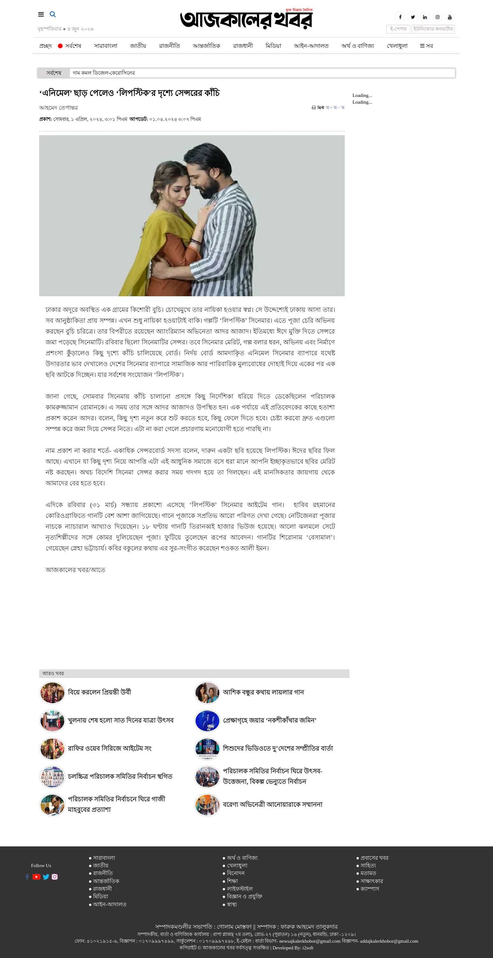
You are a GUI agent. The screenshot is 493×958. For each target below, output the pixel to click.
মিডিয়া (273, 46)
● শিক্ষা (230, 881)
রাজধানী (243, 46)
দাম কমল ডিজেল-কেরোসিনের (104, 73)
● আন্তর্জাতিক (104, 881)
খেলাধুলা (397, 46)
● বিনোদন (233, 873)
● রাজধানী (100, 889)
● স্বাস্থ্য (229, 905)
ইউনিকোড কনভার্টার (433, 29)
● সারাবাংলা (102, 858)
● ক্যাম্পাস (367, 889)
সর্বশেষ (69, 46)
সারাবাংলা (105, 46)
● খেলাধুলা (234, 866)
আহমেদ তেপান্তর (58, 108)
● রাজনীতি (101, 873)
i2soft (308, 947)
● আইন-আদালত (108, 905)
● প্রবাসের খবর (372, 858)
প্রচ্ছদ (45, 46)
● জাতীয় (99, 866)
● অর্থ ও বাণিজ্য (240, 858)
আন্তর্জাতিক (206, 46)
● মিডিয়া (98, 897)
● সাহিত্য (366, 866)
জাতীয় (138, 46)
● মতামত (366, 873)
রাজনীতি (169, 46)
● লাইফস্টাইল (237, 889)
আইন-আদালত (311, 46)
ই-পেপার (398, 29)
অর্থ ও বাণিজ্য (358, 46)
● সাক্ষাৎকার (369, 881)
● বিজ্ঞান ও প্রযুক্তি (242, 897)
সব (426, 46)
